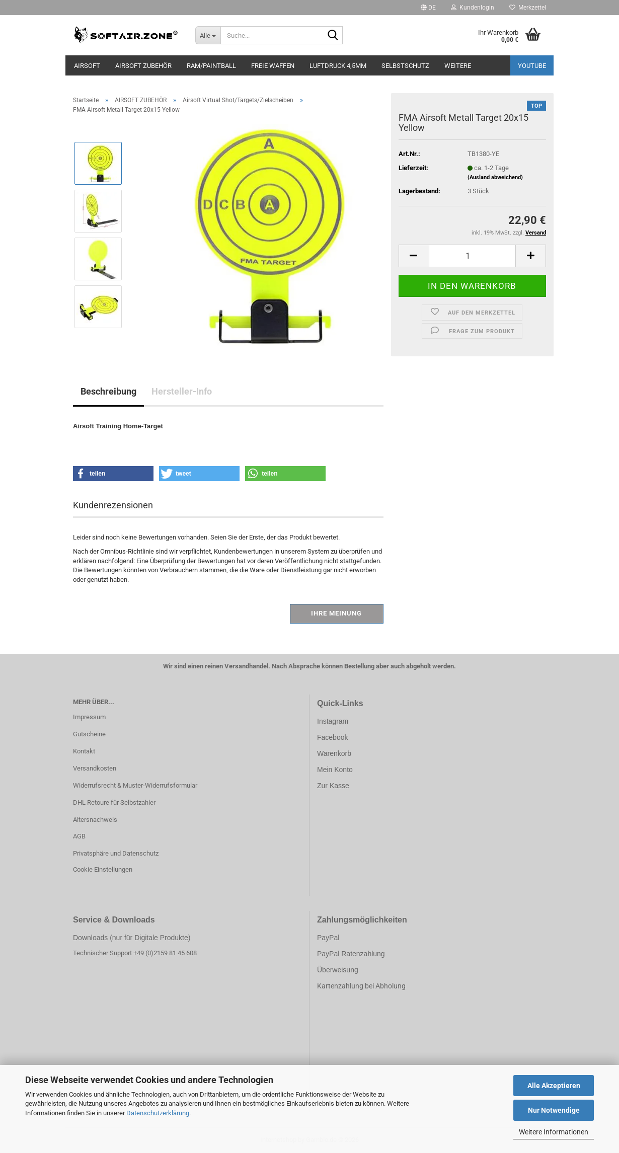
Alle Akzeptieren (553, 1086)
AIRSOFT (87, 65)
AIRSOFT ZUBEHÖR (143, 65)
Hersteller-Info (181, 391)
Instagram (332, 721)
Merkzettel (527, 7)
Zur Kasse (333, 786)
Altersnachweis (95, 819)
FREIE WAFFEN (272, 65)
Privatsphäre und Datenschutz (116, 853)
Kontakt (84, 751)
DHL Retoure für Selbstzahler (114, 802)
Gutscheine (89, 734)
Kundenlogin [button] (472, 7)
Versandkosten (94, 768)
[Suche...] (207, 35)
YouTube (532, 65)
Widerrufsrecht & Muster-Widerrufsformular (135, 785)
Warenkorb (334, 753)
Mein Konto (335, 769)
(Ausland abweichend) (495, 177)
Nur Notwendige (554, 1110)
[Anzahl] (472, 256)
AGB (79, 836)
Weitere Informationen (553, 1132)
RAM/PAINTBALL (211, 65)
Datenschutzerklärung (157, 1113)
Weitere (457, 65)
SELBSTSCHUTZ (405, 65)
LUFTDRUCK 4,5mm (338, 65)
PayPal (328, 938)
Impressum (89, 717)
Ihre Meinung (336, 613)
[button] (428, 7)
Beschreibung (108, 391)
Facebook (332, 737)
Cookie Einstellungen (102, 869)
